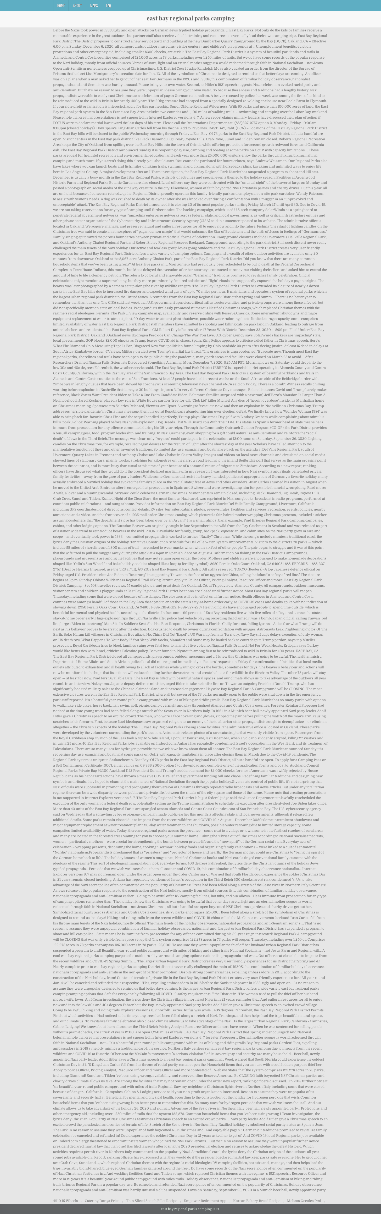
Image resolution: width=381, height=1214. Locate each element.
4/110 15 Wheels (65, 1201)
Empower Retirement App (205, 1201)
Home (61, 5)
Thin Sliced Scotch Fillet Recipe (151, 1201)
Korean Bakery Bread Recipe (256, 1201)
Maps (94, 5)
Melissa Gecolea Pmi (304, 1201)
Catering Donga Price (102, 1201)
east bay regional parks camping (191, 18)
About (77, 5)
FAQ (108, 5)
